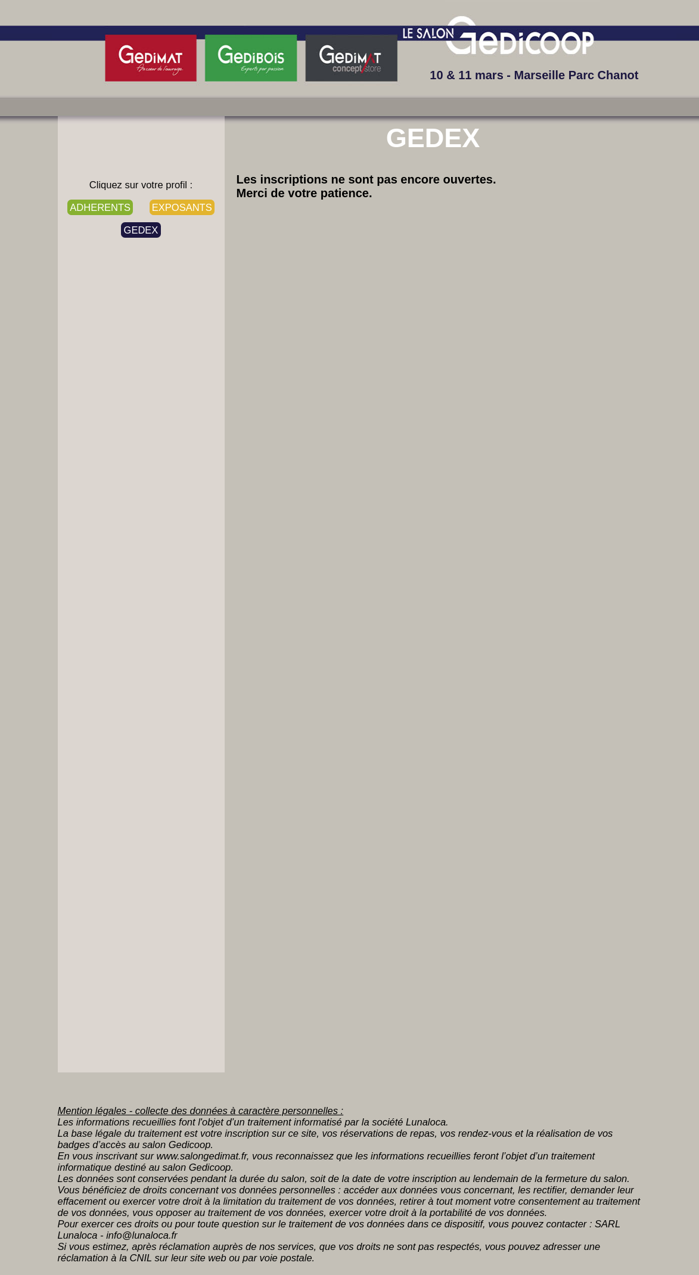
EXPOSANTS (182, 207)
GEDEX (141, 230)
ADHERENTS (100, 207)
